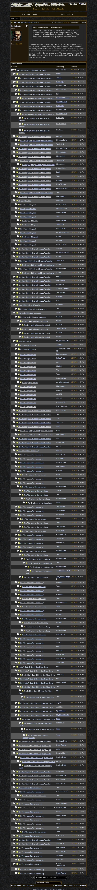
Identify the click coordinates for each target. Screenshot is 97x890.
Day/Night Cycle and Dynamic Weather (31, 70)
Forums (29, 4)
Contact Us (57, 885)
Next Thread (67, 14)
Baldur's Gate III (41, 4)
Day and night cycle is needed (29, 313)
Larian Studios (17, 4)
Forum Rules (16, 885)
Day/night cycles (24, 341)
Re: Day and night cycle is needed (33, 317)
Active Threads (58, 9)
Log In (82, 4)
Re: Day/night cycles (28, 345)
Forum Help (68, 885)
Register (72, 4)
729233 (83, 22)
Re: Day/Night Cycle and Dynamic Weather (34, 74)
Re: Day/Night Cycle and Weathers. (33, 309)
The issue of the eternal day (28, 451)
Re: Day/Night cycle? (28, 205)
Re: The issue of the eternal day (26, 22)
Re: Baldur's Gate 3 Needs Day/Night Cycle (36, 671)
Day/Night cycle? (24, 201)
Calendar (45, 9)
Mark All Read (28, 885)
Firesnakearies (57, 22)
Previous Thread (29, 14)
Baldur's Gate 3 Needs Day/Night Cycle (33, 667)
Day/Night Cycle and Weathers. (30, 305)
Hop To (32, 877)
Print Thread (15, 19)
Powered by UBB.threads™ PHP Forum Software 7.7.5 (48, 889)
